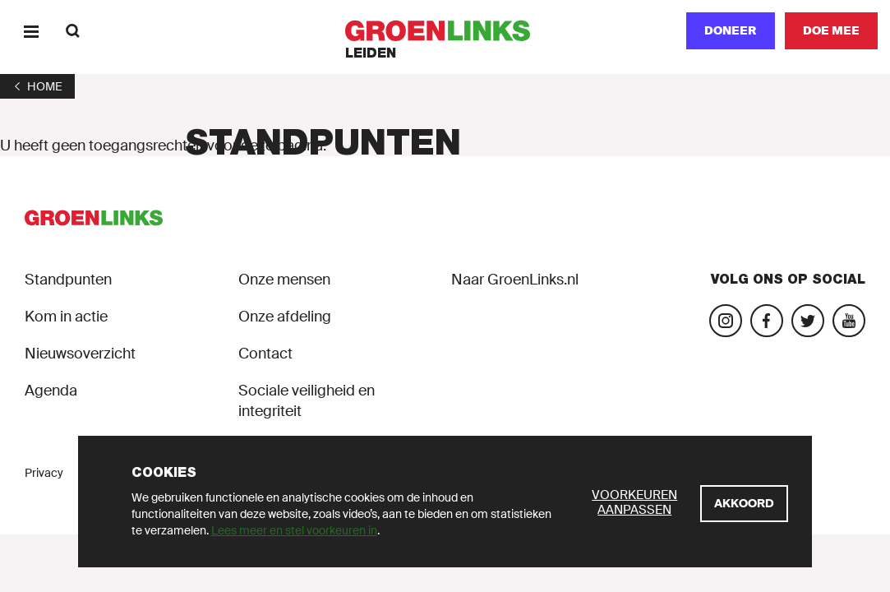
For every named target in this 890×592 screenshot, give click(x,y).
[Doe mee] (831, 30)
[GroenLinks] (445, 30)
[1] (37, 86)
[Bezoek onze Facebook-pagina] (766, 320)
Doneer (730, 30)
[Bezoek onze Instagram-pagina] (725, 320)
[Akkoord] (744, 503)
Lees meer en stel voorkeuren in (294, 530)
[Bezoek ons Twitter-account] (807, 320)
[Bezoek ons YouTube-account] (848, 320)
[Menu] (30, 30)
